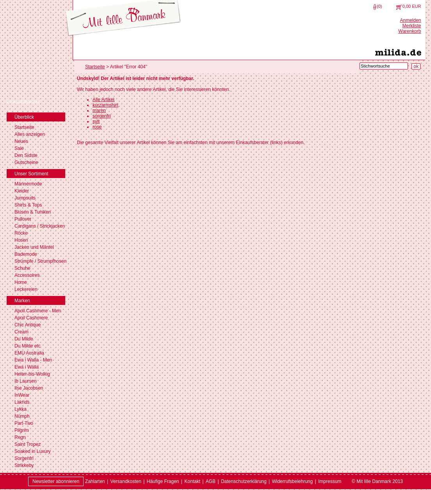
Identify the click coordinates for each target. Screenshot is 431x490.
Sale (19, 148)
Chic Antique (27, 325)
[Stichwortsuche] (384, 65)
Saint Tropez (27, 444)
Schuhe (22, 268)
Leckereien (25, 289)
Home (20, 282)
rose (97, 127)
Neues (21, 141)
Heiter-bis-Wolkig (32, 374)
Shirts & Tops (28, 205)
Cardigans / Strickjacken (39, 226)
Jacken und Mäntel (34, 247)
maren (99, 110)
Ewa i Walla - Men (33, 360)
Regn (20, 437)
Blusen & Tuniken (32, 212)
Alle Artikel (103, 99)
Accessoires (27, 275)
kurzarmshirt (105, 105)
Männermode (28, 184)
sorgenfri (102, 116)
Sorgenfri (24, 458)
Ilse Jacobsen (28, 388)
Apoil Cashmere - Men (37, 311)
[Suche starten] (415, 66)
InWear (21, 395)
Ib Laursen (25, 381)
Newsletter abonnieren (55, 481)
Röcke (21, 233)
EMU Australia (29, 353)
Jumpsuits (25, 198)
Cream (21, 332)
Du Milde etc (27, 346)
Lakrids (22, 402)
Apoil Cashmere (31, 318)
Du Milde (23, 339)
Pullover (22, 219)
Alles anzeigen (29, 134)
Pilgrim (21, 430)
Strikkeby (24, 465)
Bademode (25, 254)
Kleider (21, 191)
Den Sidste (25, 155)
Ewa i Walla (26, 367)
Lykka (20, 409)
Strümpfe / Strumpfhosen (40, 261)
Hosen (21, 240)
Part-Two (23, 423)
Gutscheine (26, 162)
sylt (96, 121)
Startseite (24, 127)
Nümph (22, 416)
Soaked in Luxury (32, 451)
